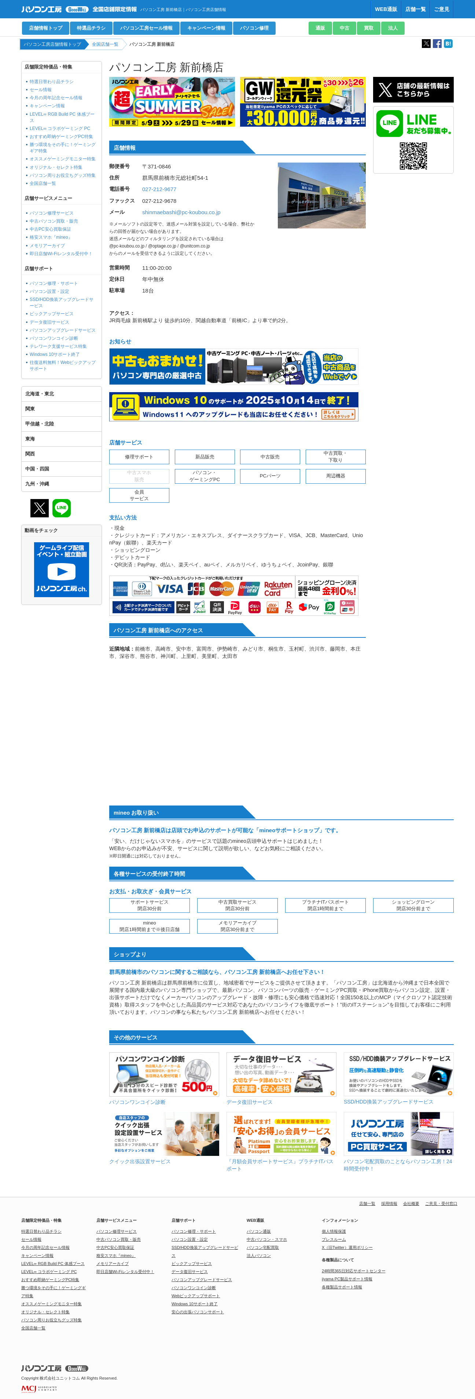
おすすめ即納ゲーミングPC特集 (61, 136)
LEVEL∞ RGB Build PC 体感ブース (53, 1263)
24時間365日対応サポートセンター (354, 1271)
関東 (30, 409)
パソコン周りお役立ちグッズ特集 (63, 175)
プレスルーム (334, 1239)
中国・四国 (37, 469)
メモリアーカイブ (47, 245)
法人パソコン (259, 1255)
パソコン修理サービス (52, 213)
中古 (344, 28)
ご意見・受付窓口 (441, 1203)
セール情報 (41, 89)
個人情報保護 (334, 1231)
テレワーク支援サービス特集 (58, 346)
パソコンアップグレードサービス (63, 330)
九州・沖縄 (37, 484)
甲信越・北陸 (39, 424)
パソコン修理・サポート (54, 283)
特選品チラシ (91, 28)
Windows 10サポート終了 (55, 354)
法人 (393, 28)
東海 (30, 439)
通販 (320, 28)
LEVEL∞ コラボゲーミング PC (60, 128)
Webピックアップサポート (196, 1296)
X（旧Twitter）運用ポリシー (347, 1247)
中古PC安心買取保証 (50, 229)
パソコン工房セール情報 (146, 28)
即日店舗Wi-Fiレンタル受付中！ (61, 253)
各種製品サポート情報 (342, 1287)
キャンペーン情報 (206, 28)
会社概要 (411, 1203)
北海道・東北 (39, 394)
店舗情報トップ (45, 28)
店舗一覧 (415, 9)
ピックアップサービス (52, 313)
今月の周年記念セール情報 (56, 97)
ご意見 (441, 9)
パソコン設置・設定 (49, 291)
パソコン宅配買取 (263, 1247)
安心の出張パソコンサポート (198, 1312)
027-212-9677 (159, 189)
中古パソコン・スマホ (267, 1239)
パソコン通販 (259, 1231)
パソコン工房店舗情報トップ (52, 44)
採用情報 (389, 1203)
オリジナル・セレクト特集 (56, 167)
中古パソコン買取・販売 (54, 221)
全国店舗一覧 (105, 44)
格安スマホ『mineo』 (51, 237)
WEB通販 (386, 9)
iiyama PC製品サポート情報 (347, 1279)
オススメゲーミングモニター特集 (63, 158)
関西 (30, 454)
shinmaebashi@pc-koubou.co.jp (181, 212)
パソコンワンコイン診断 (54, 338)
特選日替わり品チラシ (52, 81)
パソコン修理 (254, 28)
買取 (368, 28)
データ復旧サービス (49, 322)
